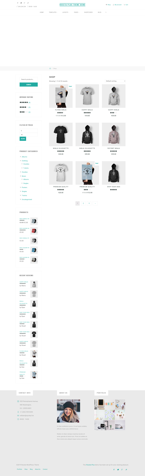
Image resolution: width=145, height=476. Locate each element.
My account (118, 4)
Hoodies (26, 164)
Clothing (25, 161)
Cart (127, 4)
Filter (23, 139)
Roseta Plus (90, 465)
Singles (25, 183)
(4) (25, 112)
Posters (24, 187)
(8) (25, 102)
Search (28, 85)
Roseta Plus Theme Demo (72, 4)
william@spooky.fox (27, 415)
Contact (45, 469)
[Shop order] (115, 80)
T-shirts (26, 168)
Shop (109, 4)
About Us (37, 469)
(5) (25, 107)
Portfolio (19, 469)
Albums (24, 157)
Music (24, 176)
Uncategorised (27, 199)
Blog (31, 469)
